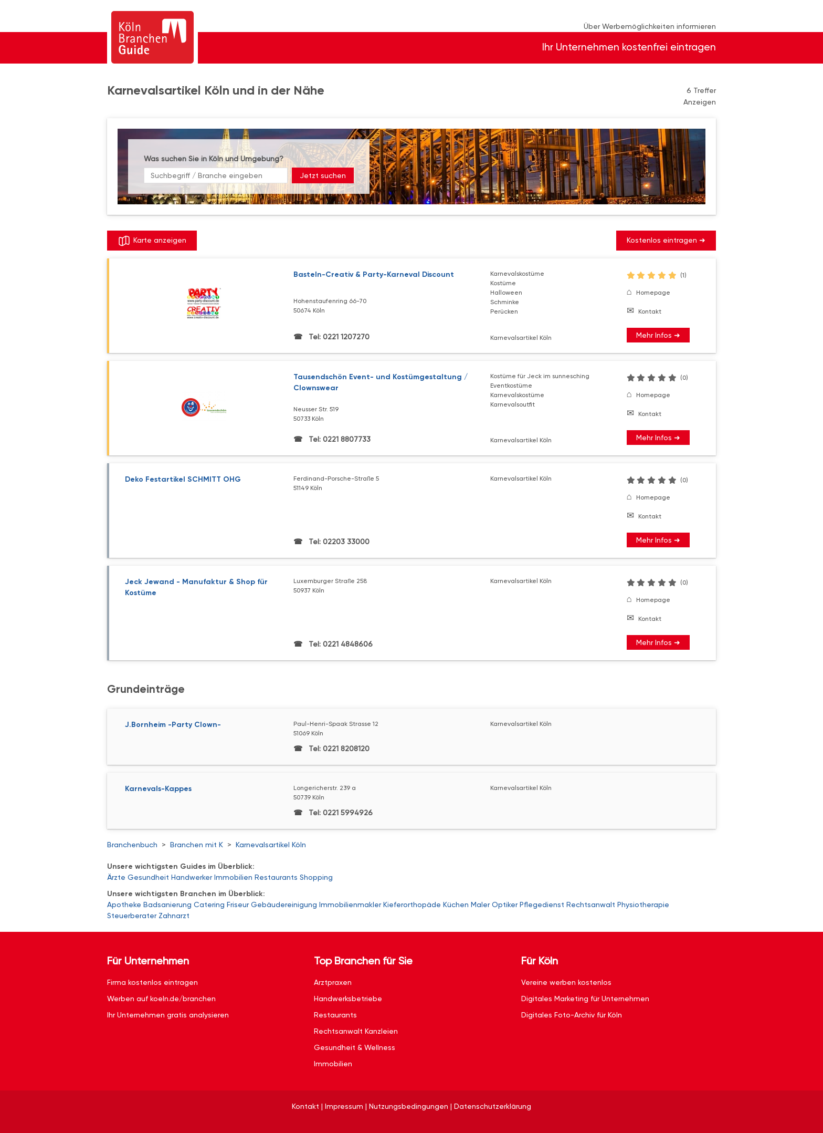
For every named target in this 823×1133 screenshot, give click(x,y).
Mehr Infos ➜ (658, 335)
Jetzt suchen (323, 175)
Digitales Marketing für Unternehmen (585, 998)
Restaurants (276, 877)
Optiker (505, 904)
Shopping (316, 877)
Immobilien (233, 877)
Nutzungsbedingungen (408, 1106)
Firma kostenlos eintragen (152, 982)
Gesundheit (148, 877)
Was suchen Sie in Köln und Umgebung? (213, 158)
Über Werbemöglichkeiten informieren (650, 26)
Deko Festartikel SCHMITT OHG (183, 479)
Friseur (238, 904)
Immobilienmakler (350, 904)
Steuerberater (131, 915)
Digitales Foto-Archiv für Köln (571, 1015)
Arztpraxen (333, 982)
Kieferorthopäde (412, 904)
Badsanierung (167, 904)
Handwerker (191, 877)
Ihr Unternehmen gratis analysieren (168, 1015)
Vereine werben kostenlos (566, 982)
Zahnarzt (174, 915)
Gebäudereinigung (284, 904)
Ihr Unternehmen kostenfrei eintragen (629, 47)
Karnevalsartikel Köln (271, 844)
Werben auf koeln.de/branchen (161, 998)
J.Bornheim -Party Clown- (173, 724)
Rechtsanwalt (590, 904)
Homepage (653, 292)
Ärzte (116, 877)
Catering (209, 904)
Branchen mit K (196, 844)
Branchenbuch (132, 844)
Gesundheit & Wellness (354, 1047)
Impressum (344, 1106)
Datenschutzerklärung (492, 1106)
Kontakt (649, 311)
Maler (480, 904)
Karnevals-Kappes (158, 788)
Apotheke (124, 904)
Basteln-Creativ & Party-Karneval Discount (373, 274)
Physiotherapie (643, 904)
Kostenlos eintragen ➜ (666, 240)
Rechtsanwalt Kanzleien (356, 1031)
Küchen (456, 904)
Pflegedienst (542, 904)
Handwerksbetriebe (348, 998)
